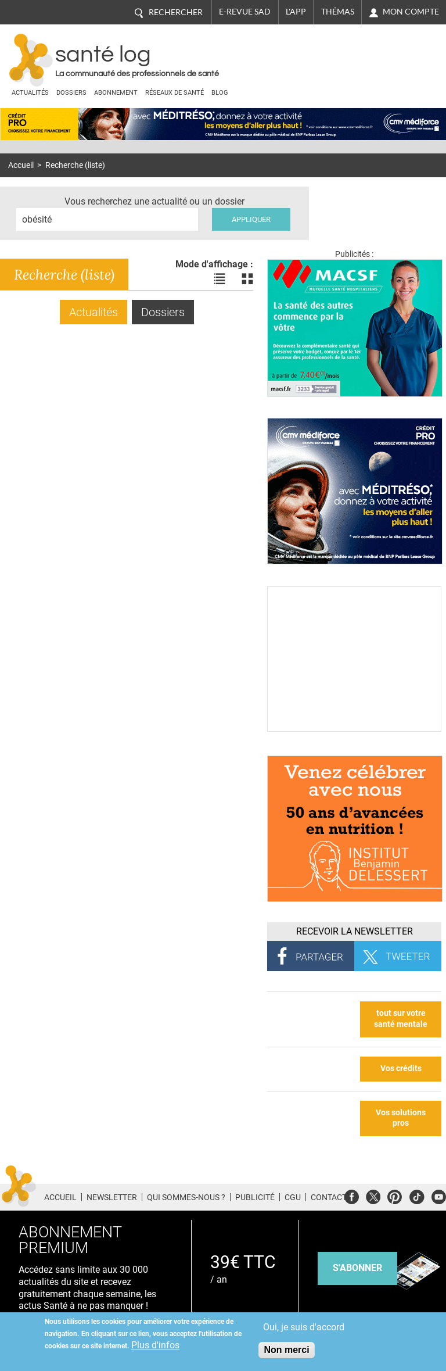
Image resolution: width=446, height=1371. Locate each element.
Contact (329, 1197)
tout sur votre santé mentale (400, 1018)
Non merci (286, 1350)
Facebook (351, 1195)
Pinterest (394, 1195)
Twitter (373, 1195)
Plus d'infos (155, 1345)
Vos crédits (401, 1068)
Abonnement (116, 92)
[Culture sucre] (354, 728)
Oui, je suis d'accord (303, 1327)
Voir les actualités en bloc (247, 279)
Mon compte (411, 11)
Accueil (21, 165)
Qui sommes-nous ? (186, 1197)
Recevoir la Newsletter (354, 931)
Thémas (337, 11)
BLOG (219, 92)
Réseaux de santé (174, 92)
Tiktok (417, 1195)
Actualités (30, 92)
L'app (296, 11)
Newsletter (112, 1197)
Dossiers (71, 92)
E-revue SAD (245, 11)
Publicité (255, 1197)
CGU (293, 1197)
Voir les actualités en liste (219, 279)
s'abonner (357, 1267)
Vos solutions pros (401, 1118)
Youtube (438, 1195)
